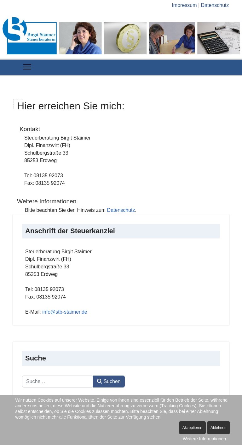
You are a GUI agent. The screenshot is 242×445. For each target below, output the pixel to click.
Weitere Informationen (204, 438)
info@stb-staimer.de (64, 312)
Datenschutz (215, 5)
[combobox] (57, 381)
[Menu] (27, 67)
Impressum (184, 5)
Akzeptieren (192, 428)
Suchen (109, 381)
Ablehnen (218, 428)
